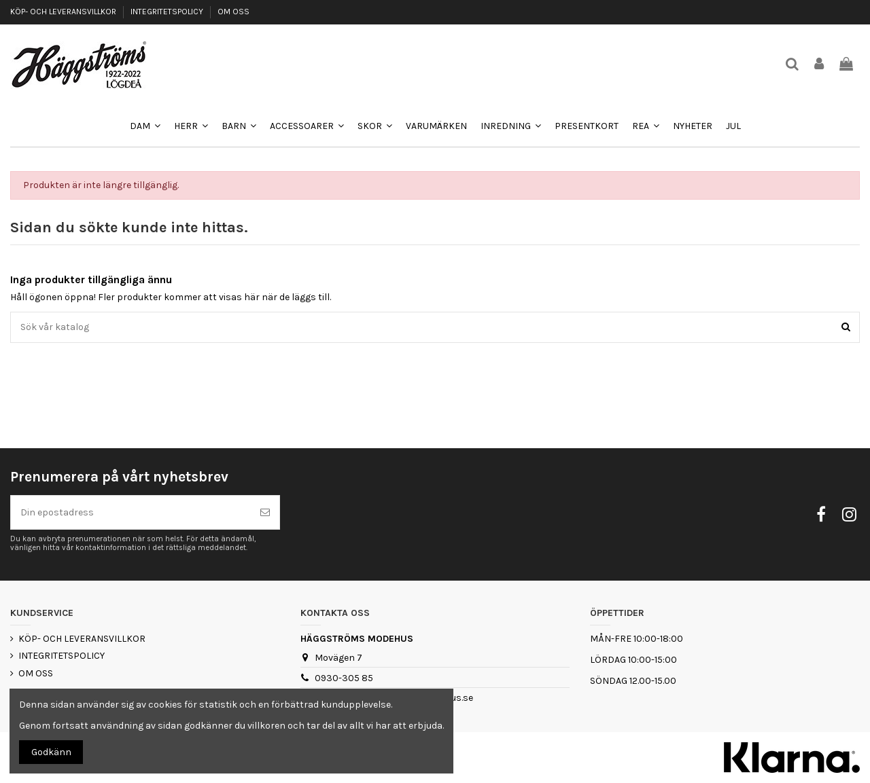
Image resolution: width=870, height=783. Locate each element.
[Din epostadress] (131, 512)
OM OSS (233, 11)
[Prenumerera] (265, 512)
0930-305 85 (344, 678)
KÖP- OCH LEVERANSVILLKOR (64, 11)
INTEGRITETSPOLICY (167, 11)
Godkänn (51, 752)
